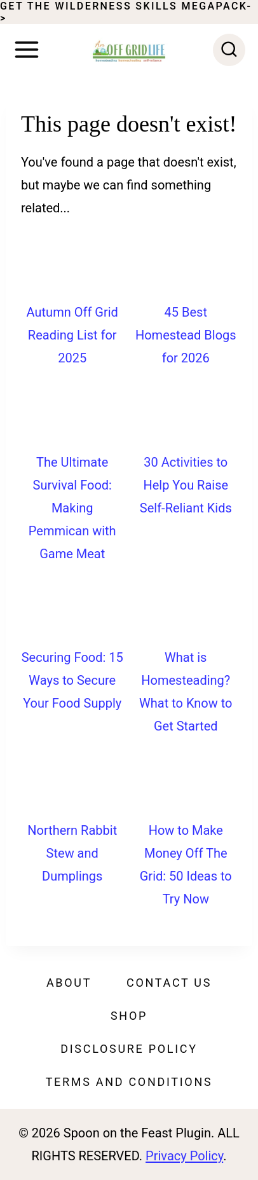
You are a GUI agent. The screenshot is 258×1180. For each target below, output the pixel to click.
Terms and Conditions (129, 1081)
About (69, 982)
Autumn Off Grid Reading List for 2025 (72, 335)
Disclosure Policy (129, 1048)
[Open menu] (27, 50)
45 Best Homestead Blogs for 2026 (185, 335)
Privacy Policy (184, 1155)
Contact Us (169, 982)
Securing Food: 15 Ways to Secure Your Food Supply (72, 680)
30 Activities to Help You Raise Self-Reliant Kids (186, 485)
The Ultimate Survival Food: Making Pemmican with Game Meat (72, 508)
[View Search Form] (229, 50)
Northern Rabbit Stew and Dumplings (72, 853)
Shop (129, 1015)
